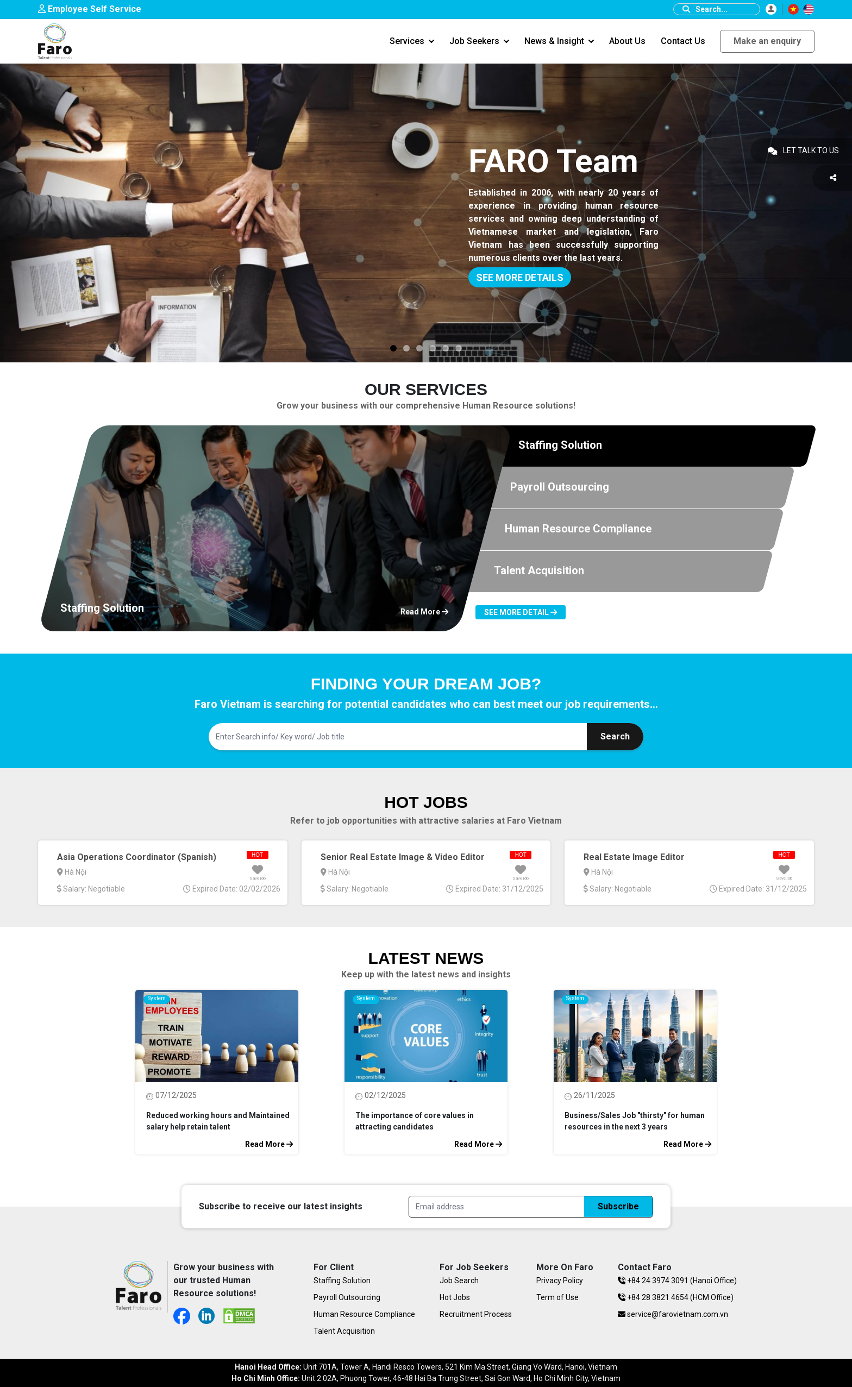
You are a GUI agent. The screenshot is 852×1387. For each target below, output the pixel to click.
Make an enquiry (767, 41)
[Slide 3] (393, 348)
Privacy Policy (559, 1280)
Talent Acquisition (344, 1331)
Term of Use (557, 1297)
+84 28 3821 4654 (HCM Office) (676, 1297)
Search (615, 736)
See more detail (520, 612)
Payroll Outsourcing (347, 1297)
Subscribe (618, 1206)
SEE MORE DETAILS (519, 277)
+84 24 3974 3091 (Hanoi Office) (677, 1280)
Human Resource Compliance (364, 1314)
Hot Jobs (455, 1297)
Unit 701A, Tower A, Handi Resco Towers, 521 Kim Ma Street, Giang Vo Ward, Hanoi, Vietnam (426, 1367)
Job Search (459, 1280)
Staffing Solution (342, 1280)
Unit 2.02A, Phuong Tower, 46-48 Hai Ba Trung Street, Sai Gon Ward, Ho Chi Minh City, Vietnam (426, 1378)
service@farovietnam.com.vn (673, 1314)
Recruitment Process (476, 1314)
